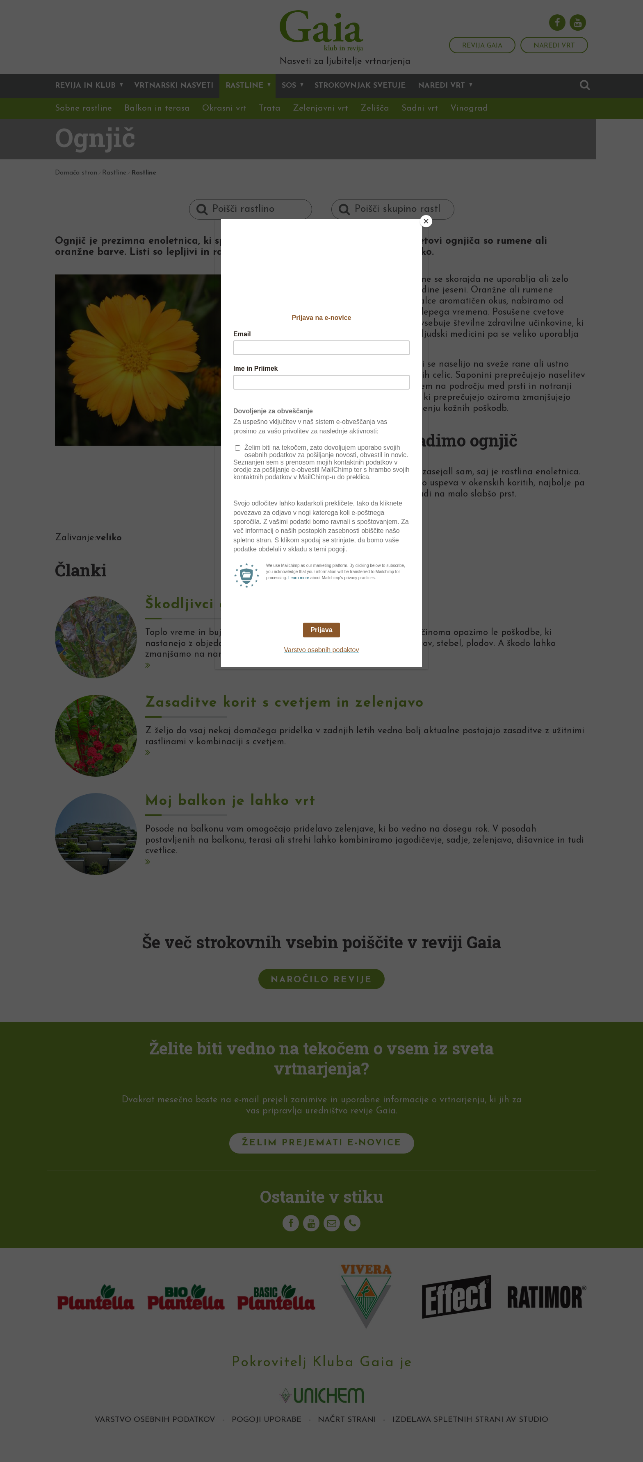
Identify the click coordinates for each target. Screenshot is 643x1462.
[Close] (426, 221)
